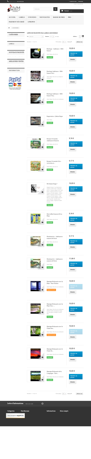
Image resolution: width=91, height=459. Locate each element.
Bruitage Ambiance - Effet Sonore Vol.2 (55, 72)
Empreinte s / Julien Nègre (55, 116)
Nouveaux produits (16, 106)
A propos (31, 22)
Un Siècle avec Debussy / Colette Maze (17, 209)
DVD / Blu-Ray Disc (13, 47)
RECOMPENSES (13, 60)
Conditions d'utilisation (15, 305)
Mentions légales (13, 302)
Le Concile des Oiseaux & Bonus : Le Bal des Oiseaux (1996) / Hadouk (18, 232)
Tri (27, 36)
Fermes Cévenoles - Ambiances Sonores (53, 140)
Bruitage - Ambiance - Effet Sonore (55, 50)
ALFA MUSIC (13, 90)
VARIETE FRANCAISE (14, 65)
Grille (80, 36)
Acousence (12, 86)
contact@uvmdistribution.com (34, 420)
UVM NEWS (32, 17)
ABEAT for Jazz (13, 83)
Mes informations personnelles (67, 420)
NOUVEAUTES (45, 17)
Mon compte (64, 411)
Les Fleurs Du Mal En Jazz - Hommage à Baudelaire (19, 112)
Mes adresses (63, 418)
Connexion (80, 1)
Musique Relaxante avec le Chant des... (55, 327)
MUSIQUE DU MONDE (14, 57)
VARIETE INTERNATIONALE (13, 69)
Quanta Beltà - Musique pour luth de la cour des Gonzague (18, 138)
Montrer (47, 36)
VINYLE (11, 72)
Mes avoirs (62, 416)
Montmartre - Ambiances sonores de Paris (55, 237)
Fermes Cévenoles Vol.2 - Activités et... (54, 162)
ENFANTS (11, 50)
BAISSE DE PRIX (59, 17)
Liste (83, 36)
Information (14, 296)
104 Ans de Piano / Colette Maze (18, 160)
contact (75, 4)
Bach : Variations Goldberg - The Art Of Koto (18, 171)
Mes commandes (63, 413)
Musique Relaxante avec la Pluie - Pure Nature (55, 282)
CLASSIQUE (12, 45)
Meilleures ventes (16, 155)
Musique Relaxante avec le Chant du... (55, 350)
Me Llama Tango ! (52, 184)
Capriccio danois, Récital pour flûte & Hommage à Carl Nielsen (18, 261)
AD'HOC (12, 88)
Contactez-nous (73, 1)
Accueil (12, 17)
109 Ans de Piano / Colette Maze (18, 220)
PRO (69, 17)
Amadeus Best (13, 95)
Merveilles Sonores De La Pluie (54, 215)
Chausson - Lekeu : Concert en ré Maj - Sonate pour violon (18, 245)
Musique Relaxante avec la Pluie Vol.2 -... (55, 305)
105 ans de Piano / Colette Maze (18, 198)
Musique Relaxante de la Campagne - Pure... (54, 372)
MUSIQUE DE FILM (14, 55)
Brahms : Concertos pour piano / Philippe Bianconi (18, 276)
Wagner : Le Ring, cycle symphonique (18, 183)
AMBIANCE (12, 40)
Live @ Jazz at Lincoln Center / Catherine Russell (18, 125)
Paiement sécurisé (16, 22)
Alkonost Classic (13, 93)
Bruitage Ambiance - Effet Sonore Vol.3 (55, 95)
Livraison (12, 300)
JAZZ (10, 52)
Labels (22, 17)
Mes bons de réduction (65, 422)
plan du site (80, 4)
